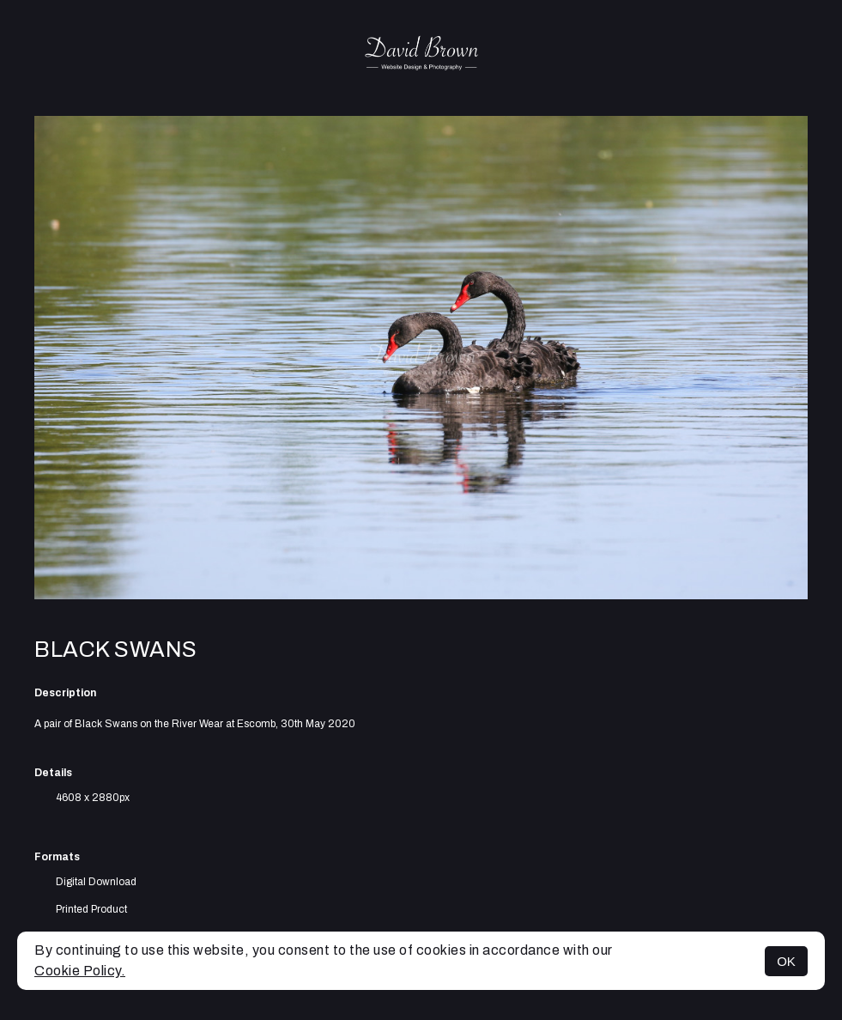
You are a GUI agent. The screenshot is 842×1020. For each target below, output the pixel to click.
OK (786, 961)
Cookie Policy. (79, 970)
